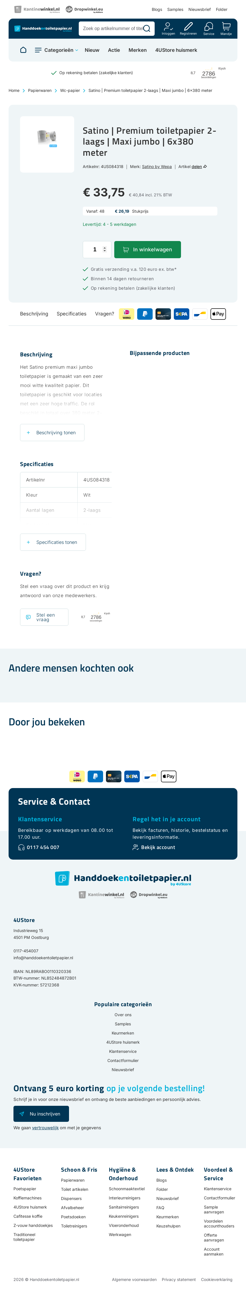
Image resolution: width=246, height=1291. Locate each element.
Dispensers (71, 1198)
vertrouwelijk (45, 1127)
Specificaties (71, 314)
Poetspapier (24, 1188)
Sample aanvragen (214, 1209)
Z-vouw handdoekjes (33, 1225)
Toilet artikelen (74, 1189)
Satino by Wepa (157, 166)
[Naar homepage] (23, 50)
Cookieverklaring (217, 1279)
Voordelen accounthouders (219, 1223)
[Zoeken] (146, 28)
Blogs (157, 9)
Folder (221, 9)
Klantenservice (40, 819)
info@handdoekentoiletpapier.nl (43, 957)
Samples (175, 9)
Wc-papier (70, 90)
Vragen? (104, 314)
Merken (138, 50)
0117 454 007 (43, 847)
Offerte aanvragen (214, 1237)
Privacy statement (179, 1279)
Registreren (188, 33)
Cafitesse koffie (27, 1216)
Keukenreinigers (124, 1216)
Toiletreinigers (74, 1225)
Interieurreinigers (124, 1197)
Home (14, 90)
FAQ (160, 1207)
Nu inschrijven (45, 1114)
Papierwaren (40, 90)
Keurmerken (123, 1033)
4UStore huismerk (176, 50)
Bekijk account (158, 847)
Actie (114, 50)
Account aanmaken (213, 1251)
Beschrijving (34, 314)
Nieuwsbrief (199, 9)
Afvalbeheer (72, 1207)
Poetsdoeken (73, 1216)
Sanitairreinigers (124, 1207)
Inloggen (168, 33)
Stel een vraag (45, 617)
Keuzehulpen (168, 1225)
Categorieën (58, 50)
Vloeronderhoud (124, 1225)
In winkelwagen (152, 249)
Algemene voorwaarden (134, 1279)
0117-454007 (25, 950)
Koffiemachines (27, 1197)
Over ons (123, 1014)
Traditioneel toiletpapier (24, 1237)
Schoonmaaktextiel (127, 1188)
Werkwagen (120, 1234)
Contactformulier (123, 1060)
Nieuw (92, 50)
